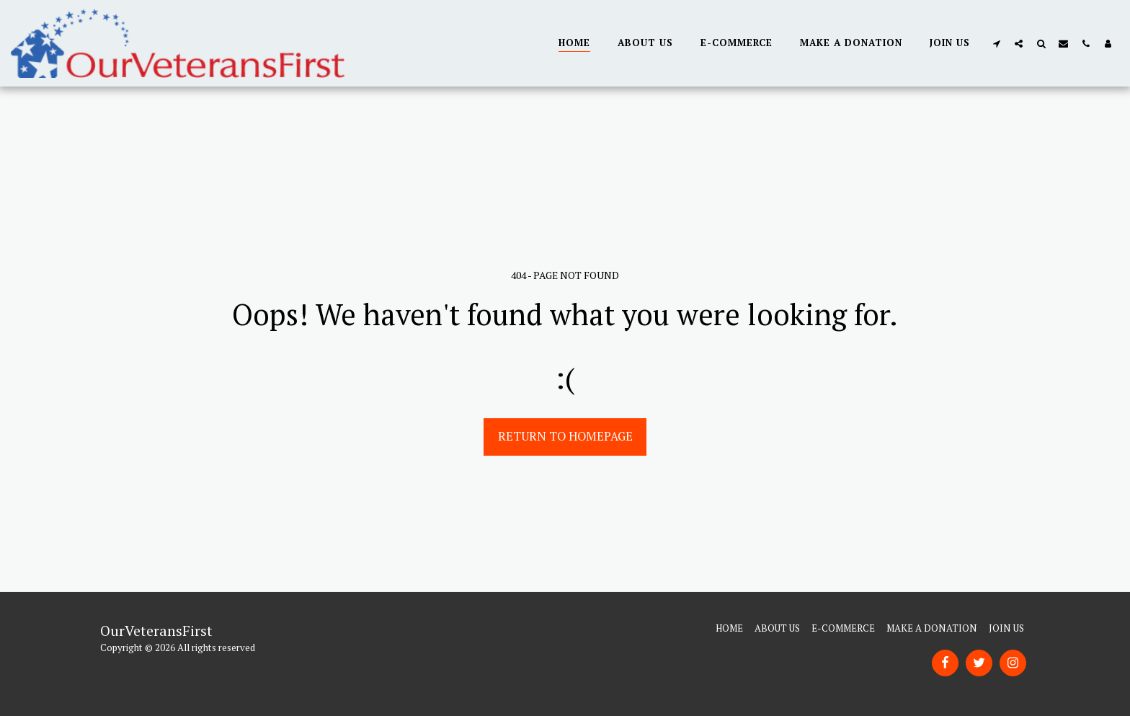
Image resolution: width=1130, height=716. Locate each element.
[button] (996, 43)
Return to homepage (565, 436)
